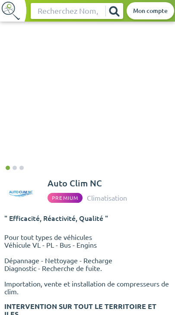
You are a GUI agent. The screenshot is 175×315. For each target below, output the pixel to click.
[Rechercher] (114, 11)
